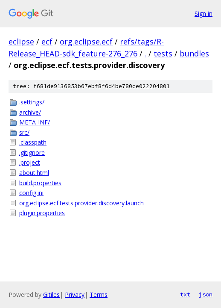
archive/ (30, 112)
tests (163, 53)
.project (29, 162)
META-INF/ (34, 122)
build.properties (40, 183)
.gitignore (32, 152)
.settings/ (31, 102)
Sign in (203, 13)
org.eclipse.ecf (86, 41)
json (205, 294)
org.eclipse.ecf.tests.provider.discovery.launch (81, 203)
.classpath (33, 142)
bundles (194, 53)
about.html (34, 173)
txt (185, 294)
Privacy (74, 294)
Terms (99, 294)
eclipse (21, 41)
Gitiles (51, 294)
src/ (24, 132)
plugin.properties (42, 213)
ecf (46, 41)
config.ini (31, 193)
